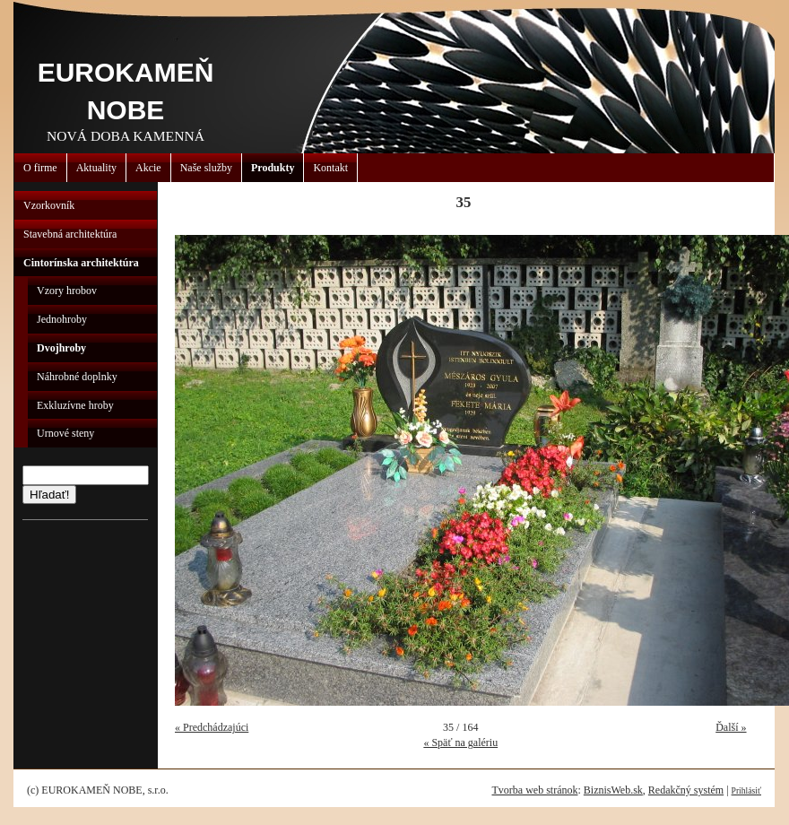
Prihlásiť (746, 790)
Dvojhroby (61, 348)
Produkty (272, 167)
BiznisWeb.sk (613, 790)
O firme (40, 167)
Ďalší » (730, 727)
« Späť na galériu (460, 742)
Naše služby (206, 167)
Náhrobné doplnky (77, 376)
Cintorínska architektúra (81, 262)
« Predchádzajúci (211, 727)
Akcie (148, 167)
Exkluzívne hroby (75, 405)
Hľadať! (49, 494)
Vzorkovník (48, 205)
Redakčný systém (686, 790)
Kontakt (330, 167)
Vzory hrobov (67, 290)
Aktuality (96, 167)
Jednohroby (62, 319)
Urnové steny (65, 433)
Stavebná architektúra (70, 234)
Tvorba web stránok (534, 790)
